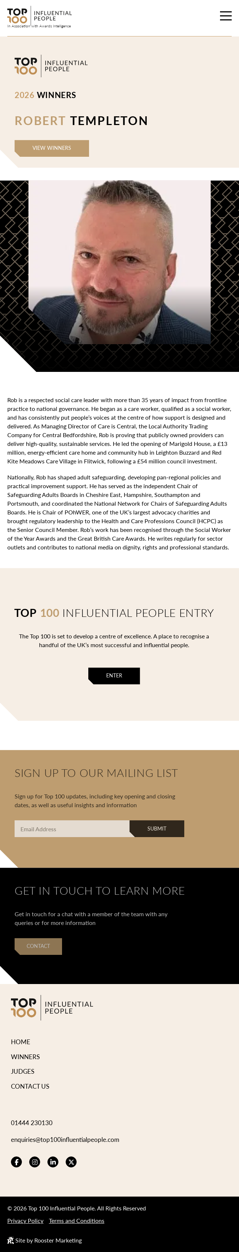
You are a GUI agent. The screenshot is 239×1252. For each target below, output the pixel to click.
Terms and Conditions (76, 1220)
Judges (22, 1071)
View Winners (51, 147)
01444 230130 (32, 1122)
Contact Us (30, 1086)
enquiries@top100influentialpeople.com (65, 1139)
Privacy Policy (25, 1220)
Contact (38, 945)
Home (20, 1041)
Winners (25, 1056)
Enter (114, 675)
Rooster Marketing (58, 1240)
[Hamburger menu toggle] (226, 17)
